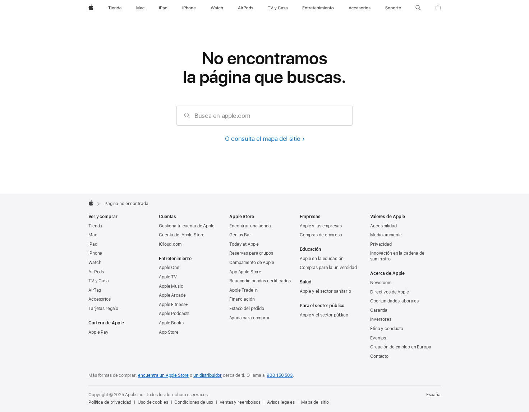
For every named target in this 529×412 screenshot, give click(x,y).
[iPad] (163, 8)
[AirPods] (245, 8)
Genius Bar (240, 234)
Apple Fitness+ (173, 304)
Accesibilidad (383, 225)
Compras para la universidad (328, 267)
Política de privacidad (109, 402)
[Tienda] (114, 8)
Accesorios (99, 299)
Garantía (378, 310)
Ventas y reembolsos (240, 402)
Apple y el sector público (324, 315)
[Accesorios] (359, 8)
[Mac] (140, 8)
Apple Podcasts (174, 313)
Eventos (378, 338)
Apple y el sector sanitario (325, 291)
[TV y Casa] (277, 8)
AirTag (94, 290)
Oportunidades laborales (394, 301)
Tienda (95, 225)
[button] (418, 8)
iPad (92, 244)
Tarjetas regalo (103, 308)
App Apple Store (245, 271)
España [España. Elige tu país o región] (433, 394)
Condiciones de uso (193, 402)
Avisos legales (281, 402)
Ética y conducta (386, 328)
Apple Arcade (172, 295)
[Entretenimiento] (318, 8)
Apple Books (171, 322)
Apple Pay (98, 332)
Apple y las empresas (321, 225)
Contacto (379, 356)
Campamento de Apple (251, 262)
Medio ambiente (386, 234)
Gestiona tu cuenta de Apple (187, 225)
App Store (169, 332)
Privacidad (381, 244)
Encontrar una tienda (250, 225)
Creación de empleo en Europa (400, 346)
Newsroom (380, 282)
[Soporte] (393, 8)
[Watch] (217, 8)
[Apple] (91, 8)
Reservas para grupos (251, 253)
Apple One (169, 267)
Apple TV (168, 276)
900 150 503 (280, 375)
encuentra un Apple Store (163, 375)
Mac (92, 234)
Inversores (380, 319)
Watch (94, 262)
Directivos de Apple (389, 292)
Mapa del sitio (314, 402)
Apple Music (171, 286)
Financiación (242, 299)
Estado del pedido (246, 308)
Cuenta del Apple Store (181, 234)
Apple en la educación (321, 258)
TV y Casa (98, 280)
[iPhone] (189, 8)
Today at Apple (244, 244)
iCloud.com (170, 244)
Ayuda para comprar (249, 317)
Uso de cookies (153, 402)
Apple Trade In (243, 290)
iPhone (95, 253)
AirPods (96, 271)
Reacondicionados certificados (260, 280)
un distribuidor (207, 375)
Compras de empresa (321, 234)
